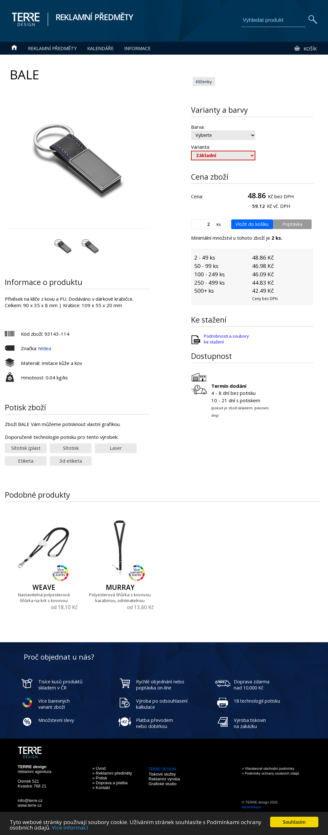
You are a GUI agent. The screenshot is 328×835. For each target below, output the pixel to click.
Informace (137, 48)
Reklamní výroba (164, 779)
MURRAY (120, 587)
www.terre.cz (29, 805)
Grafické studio (163, 783)
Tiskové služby (162, 774)
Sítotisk (71, 448)
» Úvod (98, 768)
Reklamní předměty (52, 48)
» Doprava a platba (110, 782)
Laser (116, 448)
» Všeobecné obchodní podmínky (268, 768)
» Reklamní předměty (112, 773)
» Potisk (99, 778)
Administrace (251, 807)
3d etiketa (70, 460)
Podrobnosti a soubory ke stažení (226, 339)
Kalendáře (100, 48)
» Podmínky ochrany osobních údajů (270, 773)
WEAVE (43, 587)
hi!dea (44, 348)
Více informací (70, 827)
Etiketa (25, 460)
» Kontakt (101, 787)
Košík (305, 48)
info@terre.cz (30, 800)
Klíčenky (204, 81)
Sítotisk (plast (26, 448)
